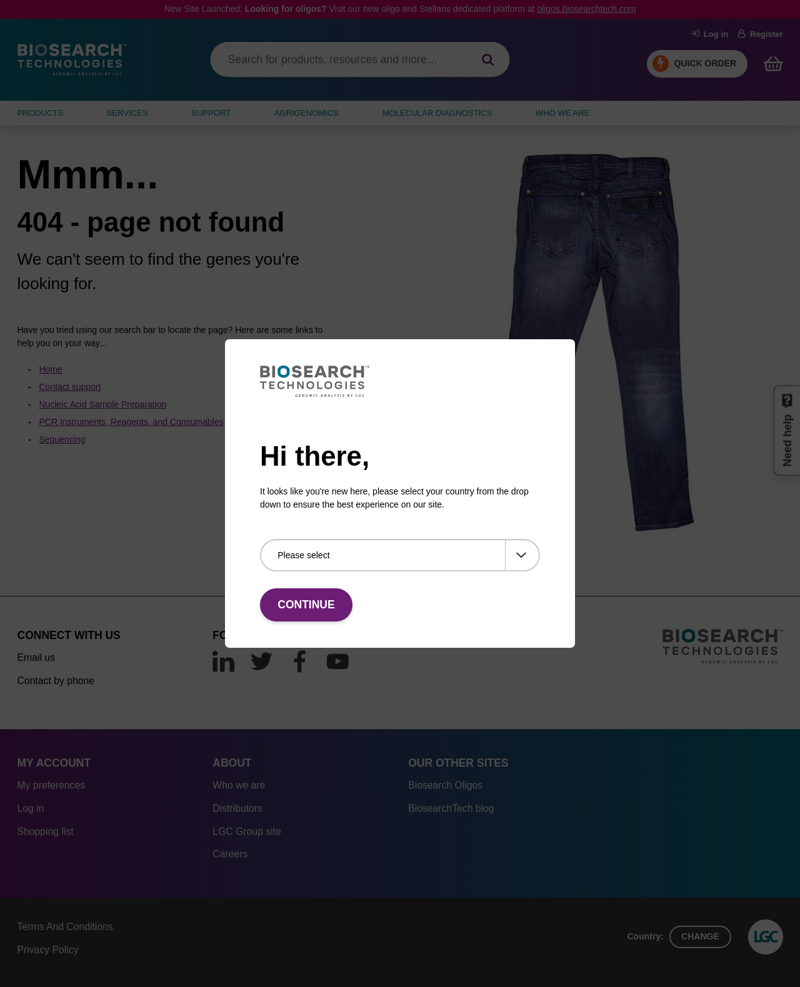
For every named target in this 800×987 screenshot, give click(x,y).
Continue (306, 604)
